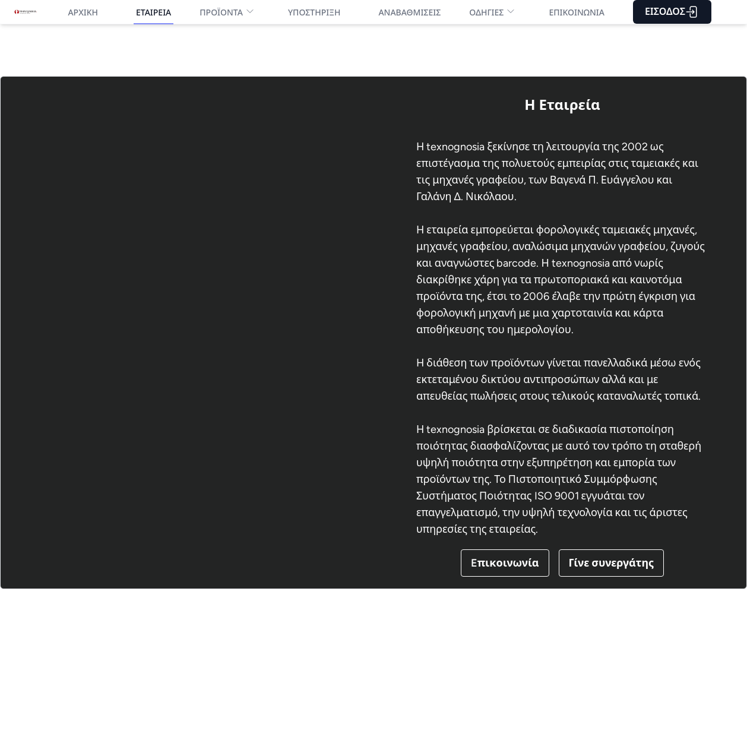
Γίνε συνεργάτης (611, 563)
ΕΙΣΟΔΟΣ (672, 12)
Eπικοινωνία (505, 563)
